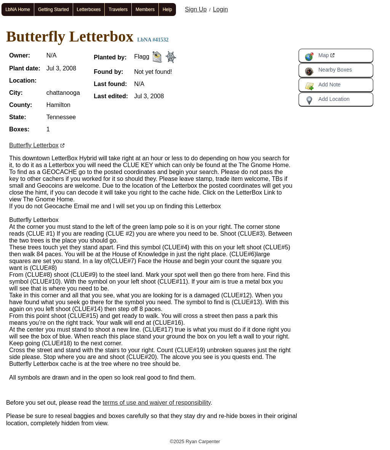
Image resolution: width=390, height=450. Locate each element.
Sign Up (196, 9)
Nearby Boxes (328, 71)
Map (317, 56)
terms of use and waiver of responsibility (157, 402)
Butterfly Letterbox (34, 145)
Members (145, 9)
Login (220, 9)
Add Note (322, 86)
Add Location (327, 100)
